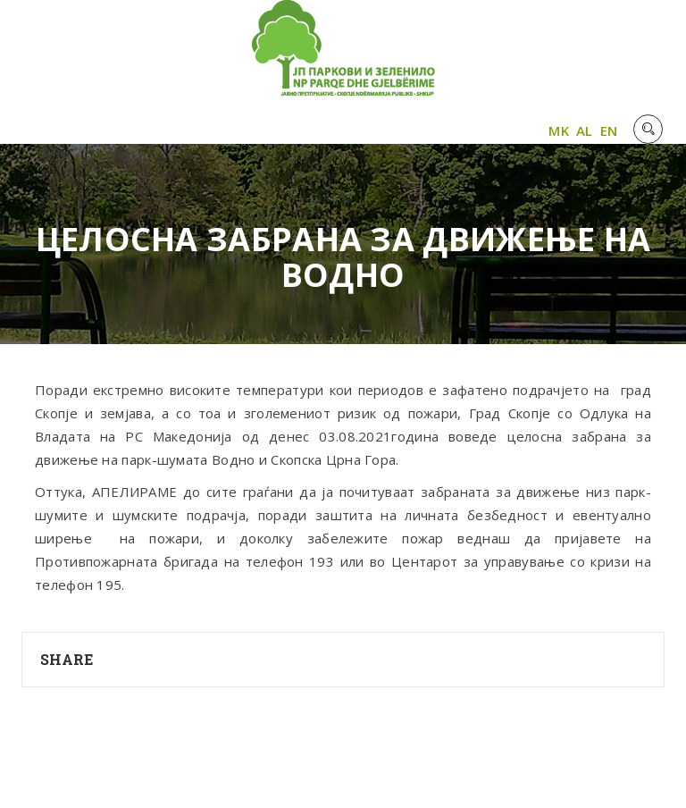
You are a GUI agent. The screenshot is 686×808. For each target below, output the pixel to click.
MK (558, 130)
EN (609, 130)
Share (67, 659)
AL (584, 130)
